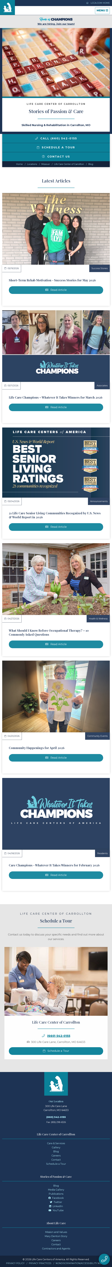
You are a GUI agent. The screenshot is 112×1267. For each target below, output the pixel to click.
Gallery (56, 1147)
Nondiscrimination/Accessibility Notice (81, 1263)
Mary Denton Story (56, 1236)
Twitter (56, 1202)
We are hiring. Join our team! (56, 21)
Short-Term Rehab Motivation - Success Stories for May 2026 (52, 280)
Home (19, 164)
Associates (102, 385)
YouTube (56, 1210)
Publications (56, 1193)
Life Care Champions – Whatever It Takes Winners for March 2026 (55, 397)
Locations (32, 164)
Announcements (99, 501)
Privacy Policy (15, 1263)
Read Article (56, 290)
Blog (90, 164)
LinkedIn (56, 1206)
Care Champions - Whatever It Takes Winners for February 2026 (54, 865)
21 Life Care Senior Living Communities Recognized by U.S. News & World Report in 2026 (55, 515)
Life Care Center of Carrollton (69, 164)
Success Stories (99, 268)
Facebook (56, 1198)
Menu (103, 11)
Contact (56, 1159)
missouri (45, 164)
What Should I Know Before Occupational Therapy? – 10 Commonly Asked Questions (49, 632)
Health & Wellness (98, 618)
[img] (36, 138)
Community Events (97, 736)
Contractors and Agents (56, 1248)
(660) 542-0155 (58, 1047)
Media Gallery (56, 1189)
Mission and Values (56, 1232)
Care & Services (56, 1143)
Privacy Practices (40, 1263)
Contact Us (56, 156)
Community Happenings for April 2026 (36, 748)
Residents (102, 853)
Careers (56, 1155)
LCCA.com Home (98, 3)
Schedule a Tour (56, 147)
